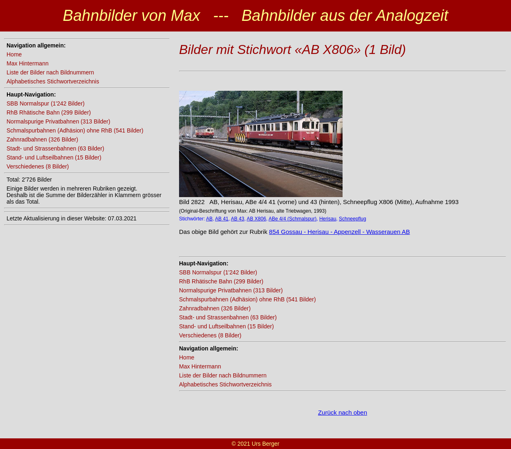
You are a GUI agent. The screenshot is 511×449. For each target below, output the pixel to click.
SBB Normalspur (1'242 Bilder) (46, 103)
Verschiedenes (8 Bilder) (38, 166)
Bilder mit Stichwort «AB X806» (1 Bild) (292, 49)
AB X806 (256, 219)
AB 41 (222, 219)
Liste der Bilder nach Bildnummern (50, 72)
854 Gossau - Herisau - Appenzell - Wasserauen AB (339, 231)
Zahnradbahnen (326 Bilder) (42, 139)
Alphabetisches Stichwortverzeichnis (53, 81)
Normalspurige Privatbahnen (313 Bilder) (58, 121)
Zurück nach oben (342, 412)
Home (14, 54)
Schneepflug (352, 219)
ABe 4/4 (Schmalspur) (292, 219)
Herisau (327, 219)
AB (209, 219)
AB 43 (237, 219)
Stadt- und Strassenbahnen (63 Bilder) (55, 148)
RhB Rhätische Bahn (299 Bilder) (49, 112)
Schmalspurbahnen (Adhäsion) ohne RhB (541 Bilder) (75, 130)
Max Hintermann (28, 63)
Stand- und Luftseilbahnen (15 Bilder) (54, 157)
